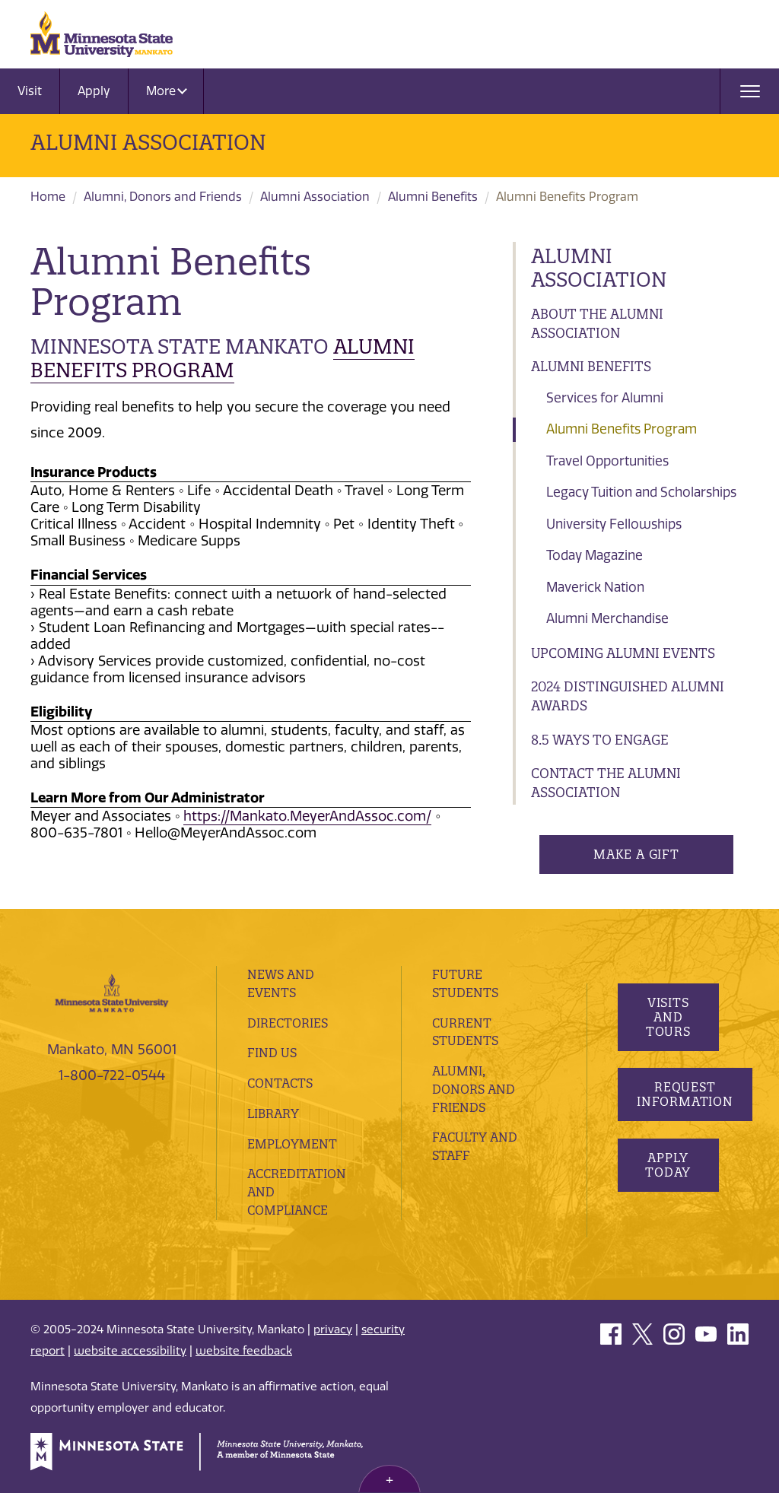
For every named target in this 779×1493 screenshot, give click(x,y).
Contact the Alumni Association (606, 783)
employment (292, 1144)
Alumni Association (148, 142)
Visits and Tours (667, 1017)
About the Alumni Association (597, 323)
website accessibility (130, 1351)
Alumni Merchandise (607, 618)
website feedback (244, 1351)
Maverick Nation (595, 587)
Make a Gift (636, 854)
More (166, 91)
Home (47, 196)
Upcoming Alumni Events (623, 653)
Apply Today (668, 1165)
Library (273, 1113)
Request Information (685, 1094)
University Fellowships (614, 524)
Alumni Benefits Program (621, 429)
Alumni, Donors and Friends (163, 196)
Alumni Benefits (433, 196)
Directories (287, 1023)
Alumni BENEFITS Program (222, 358)
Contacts (280, 1083)
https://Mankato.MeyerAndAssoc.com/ (307, 816)
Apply (94, 91)
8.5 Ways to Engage (600, 740)
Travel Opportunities (607, 461)
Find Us (272, 1052)
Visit (29, 91)
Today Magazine (594, 555)
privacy (332, 1329)
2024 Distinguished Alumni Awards (627, 696)
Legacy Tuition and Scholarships (641, 492)
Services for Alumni (604, 397)
